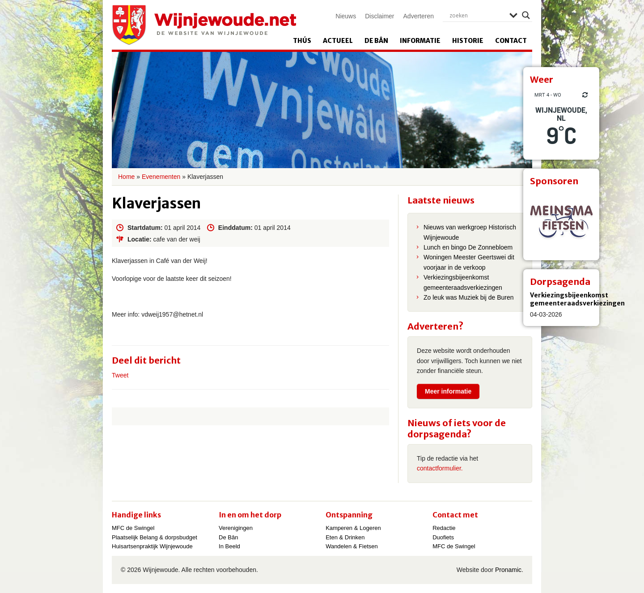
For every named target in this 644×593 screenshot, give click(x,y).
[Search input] (477, 15)
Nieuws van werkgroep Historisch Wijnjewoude (470, 232)
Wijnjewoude (204, 25)
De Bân (376, 41)
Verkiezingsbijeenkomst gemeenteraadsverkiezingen (577, 299)
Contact (511, 41)
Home (126, 176)
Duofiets (443, 537)
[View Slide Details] (561, 222)
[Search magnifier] (526, 15)
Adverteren (418, 16)
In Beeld (229, 546)
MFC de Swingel (133, 528)
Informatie (420, 41)
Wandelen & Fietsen (352, 546)
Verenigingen (236, 528)
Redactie (443, 528)
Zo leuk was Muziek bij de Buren (469, 297)
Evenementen (161, 176)
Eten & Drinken (345, 537)
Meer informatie (448, 391)
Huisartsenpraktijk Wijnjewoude (152, 546)
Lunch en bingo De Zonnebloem (468, 247)
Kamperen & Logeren (353, 528)
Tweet (120, 375)
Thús (302, 41)
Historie (467, 41)
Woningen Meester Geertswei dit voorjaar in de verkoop (469, 262)
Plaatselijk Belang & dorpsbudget (154, 537)
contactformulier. (440, 468)
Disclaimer (379, 16)
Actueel (338, 41)
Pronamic (508, 569)
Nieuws (345, 16)
